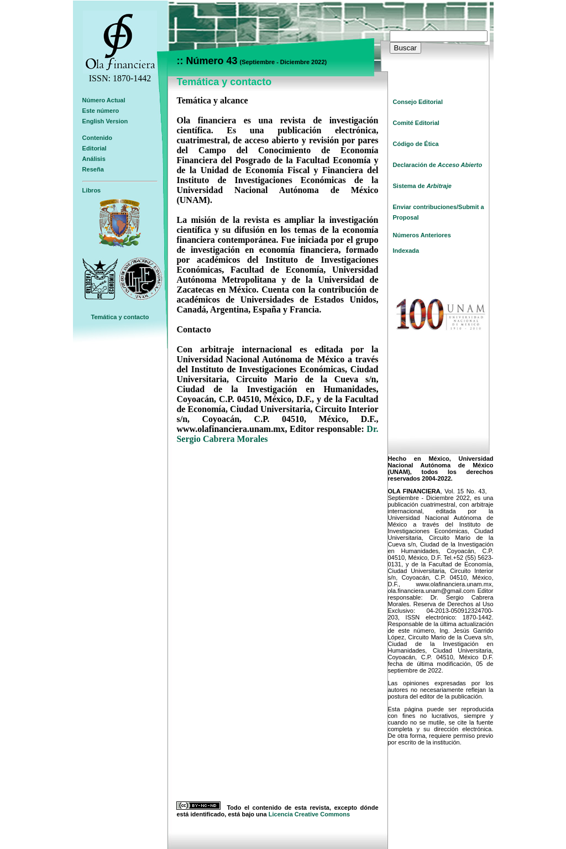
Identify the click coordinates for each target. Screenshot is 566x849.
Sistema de (422, 186)
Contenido (97, 137)
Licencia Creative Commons (309, 814)
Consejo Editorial (418, 101)
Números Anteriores (422, 235)
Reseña (93, 169)
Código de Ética (416, 143)
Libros (91, 190)
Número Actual (103, 100)
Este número (100, 110)
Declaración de (438, 165)
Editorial (94, 148)
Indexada (406, 250)
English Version (105, 121)
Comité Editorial (416, 122)
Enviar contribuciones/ (426, 207)
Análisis (94, 158)
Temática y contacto (120, 317)
